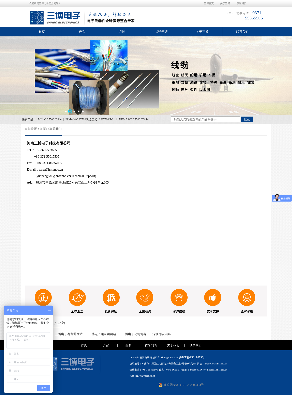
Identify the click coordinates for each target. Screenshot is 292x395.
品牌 (122, 31)
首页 (42, 31)
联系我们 (241, 3)
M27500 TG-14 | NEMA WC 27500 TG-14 (123, 119)
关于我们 (173, 345)
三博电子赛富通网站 (69, 334)
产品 (82, 31)
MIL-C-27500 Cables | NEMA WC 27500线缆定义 (67, 119)
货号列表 (162, 31)
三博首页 (209, 3)
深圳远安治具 (161, 334)
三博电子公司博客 (134, 334)
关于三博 (225, 3)
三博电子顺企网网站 (102, 334)
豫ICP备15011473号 (192, 357)
